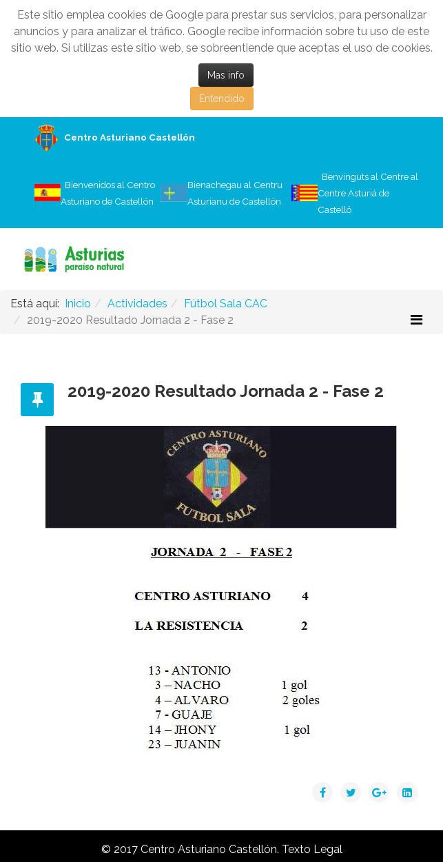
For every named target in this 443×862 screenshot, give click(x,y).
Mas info (226, 75)
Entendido (222, 98)
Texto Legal (312, 849)
